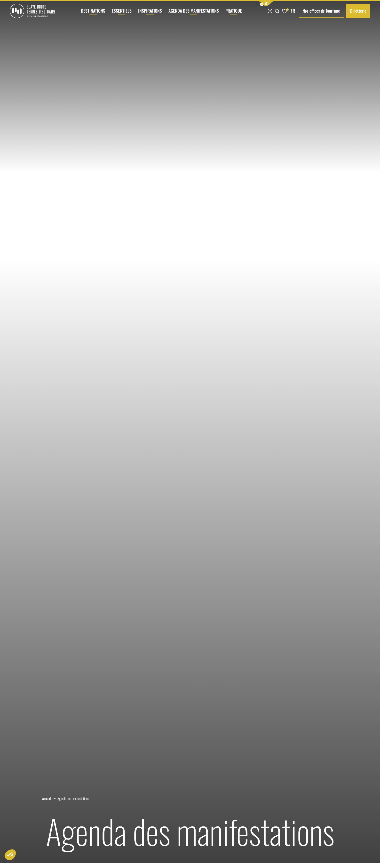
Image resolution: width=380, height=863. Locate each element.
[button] (266, 3)
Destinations (93, 15)
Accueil (47, 798)
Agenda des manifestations (193, 15)
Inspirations (150, 15)
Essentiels (122, 15)
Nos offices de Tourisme (321, 11)
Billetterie (358, 11)
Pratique (233, 15)
